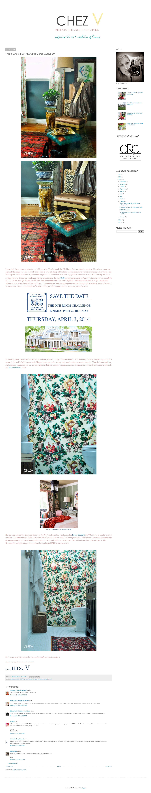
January (122, 217)
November (123, 184)
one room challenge (42, 679)
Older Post (108, 767)
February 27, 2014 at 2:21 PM (18, 705)
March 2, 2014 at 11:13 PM (17, 759)
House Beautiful (78, 535)
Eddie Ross (13, 751)
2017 (120, 174)
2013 (120, 220)
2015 (120, 177)
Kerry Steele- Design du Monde (19, 700)
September (123, 189)
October (122, 186)
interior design (28, 679)
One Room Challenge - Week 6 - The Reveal (135, 124)
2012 (120, 222)
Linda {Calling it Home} (17, 739)
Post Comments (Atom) (19, 770)
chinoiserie (13, 679)
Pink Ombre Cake (125, 210)
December (123, 181)
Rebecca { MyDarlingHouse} (18, 690)
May (121, 194)
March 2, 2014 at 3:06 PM (17, 745)
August (122, 191)
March (122, 199)
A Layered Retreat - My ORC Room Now (131, 207)
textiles (50, 679)
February (122, 201)
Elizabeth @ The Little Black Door (20, 711)
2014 (120, 179)
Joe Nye (35, 679)
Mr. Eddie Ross (15, 367)
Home (59, 767)
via (70, 529)
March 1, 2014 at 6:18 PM (17, 733)
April (121, 196)
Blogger (84, 788)
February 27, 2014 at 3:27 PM (18, 716)
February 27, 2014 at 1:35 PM (18, 695)
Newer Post (9, 767)
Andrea (12, 721)
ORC (62, 278)
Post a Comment (12, 763)
